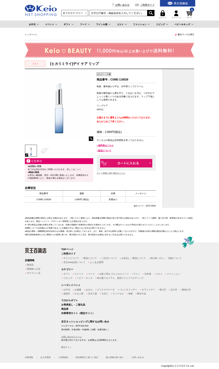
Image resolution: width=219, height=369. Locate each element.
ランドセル (118, 293)
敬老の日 (186, 289)
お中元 (32, 24)
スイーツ (79, 274)
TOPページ (67, 249)
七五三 (104, 293)
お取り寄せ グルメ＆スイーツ (114, 274)
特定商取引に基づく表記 (87, 357)
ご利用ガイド (147, 5)
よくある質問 (96, 262)
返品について (104, 150)
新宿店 (30, 265)
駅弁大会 (141, 293)
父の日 (174, 289)
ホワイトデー (148, 289)
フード (83, 24)
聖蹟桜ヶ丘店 (33, 269)
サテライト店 (33, 273)
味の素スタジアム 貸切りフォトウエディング (120, 278)
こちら (78, 169)
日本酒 (147, 274)
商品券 (64, 309)
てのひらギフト (69, 300)
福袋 (130, 293)
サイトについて (71, 258)
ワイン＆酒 (101, 24)
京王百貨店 (180, 366)
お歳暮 (78, 289)
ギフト (67, 24)
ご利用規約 (63, 357)
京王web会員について (74, 262)
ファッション (139, 24)
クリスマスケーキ (106, 289)
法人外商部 (45, 357)
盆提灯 (66, 293)
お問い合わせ (122, 5)
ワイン (136, 274)
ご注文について (109, 258)
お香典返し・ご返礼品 (73, 304)
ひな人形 (79, 293)
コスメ (120, 24)
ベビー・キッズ (84, 278)
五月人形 (92, 293)
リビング (160, 24)
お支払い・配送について (133, 258)
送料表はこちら (106, 145)
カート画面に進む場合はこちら (111, 173)
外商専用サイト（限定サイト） (78, 313)
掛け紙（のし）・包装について (166, 258)
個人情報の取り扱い (115, 357)
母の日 (162, 289)
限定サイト (66, 347)
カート (189, 14)
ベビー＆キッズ (182, 24)
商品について (90, 258)
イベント (49, 24)
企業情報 (29, 357)
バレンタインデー (128, 289)
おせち (89, 289)
